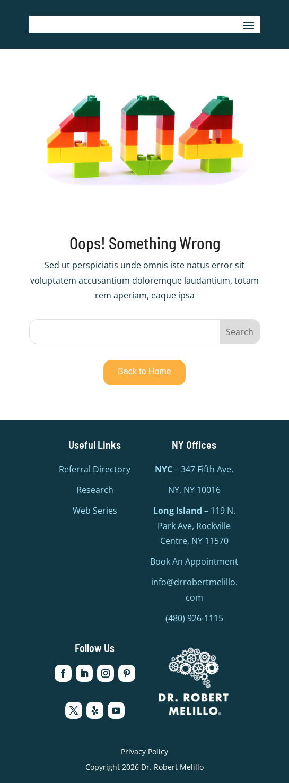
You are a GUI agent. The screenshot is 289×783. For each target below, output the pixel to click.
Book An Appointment (194, 561)
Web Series (95, 510)
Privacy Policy (144, 751)
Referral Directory (94, 469)
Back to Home (144, 371)
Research (94, 490)
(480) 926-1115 (194, 618)
